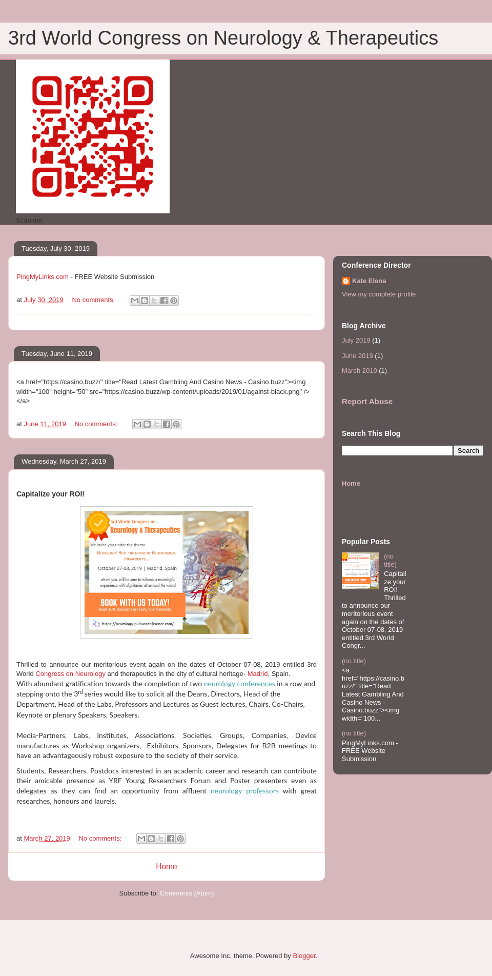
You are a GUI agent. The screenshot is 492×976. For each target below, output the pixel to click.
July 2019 (356, 340)
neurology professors (246, 790)
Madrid (256, 674)
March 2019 (359, 370)
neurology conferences (239, 683)
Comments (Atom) (187, 893)
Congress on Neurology (70, 674)
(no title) (390, 560)
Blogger (304, 956)
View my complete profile (379, 294)
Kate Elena (369, 281)
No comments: (94, 300)
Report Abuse (367, 401)
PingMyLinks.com (42, 277)
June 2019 (357, 356)
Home (166, 866)
